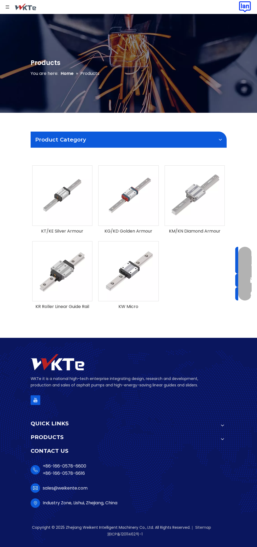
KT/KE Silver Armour (62, 231)
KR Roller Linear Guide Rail (62, 306)
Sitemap (203, 527)
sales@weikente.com (65, 488)
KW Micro (128, 306)
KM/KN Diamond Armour (194, 231)
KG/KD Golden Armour (128, 231)
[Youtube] (35, 400)
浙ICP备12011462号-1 (125, 534)
